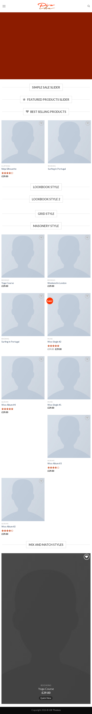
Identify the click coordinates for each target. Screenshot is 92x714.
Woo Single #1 (54, 405)
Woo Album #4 (8, 405)
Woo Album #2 (8, 526)
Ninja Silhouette (8, 169)
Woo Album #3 (54, 463)
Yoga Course (7, 283)
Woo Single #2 (54, 341)
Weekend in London (56, 283)
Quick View (45, 698)
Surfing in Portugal (57, 169)
